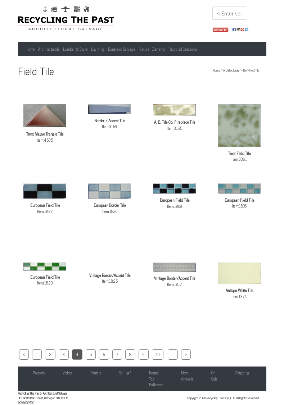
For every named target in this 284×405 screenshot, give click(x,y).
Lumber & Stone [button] (75, 49)
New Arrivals (187, 375)
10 (157, 354)
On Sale (214, 375)
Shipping (242, 372)
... (173, 354)
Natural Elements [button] (152, 49)
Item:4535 (45, 123)
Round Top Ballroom (156, 378)
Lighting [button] (97, 49)
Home (30, 49)
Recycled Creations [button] (182, 49)
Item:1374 (239, 281)
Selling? (125, 372)
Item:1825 (109, 273)
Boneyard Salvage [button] (121, 49)
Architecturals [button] (48, 49)
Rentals (95, 372)
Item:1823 (45, 274)
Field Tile (254, 70)
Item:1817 (174, 275)
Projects (39, 372)
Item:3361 (239, 133)
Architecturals (231, 70)
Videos (67, 372)
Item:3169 (109, 116)
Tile (245, 70)
